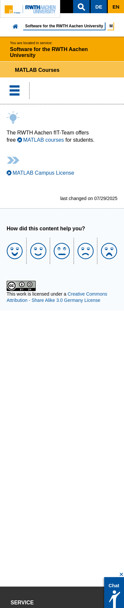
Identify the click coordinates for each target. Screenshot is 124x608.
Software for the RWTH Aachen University (64, 26)
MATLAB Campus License (43, 173)
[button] (81, 6)
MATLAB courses (43, 140)
